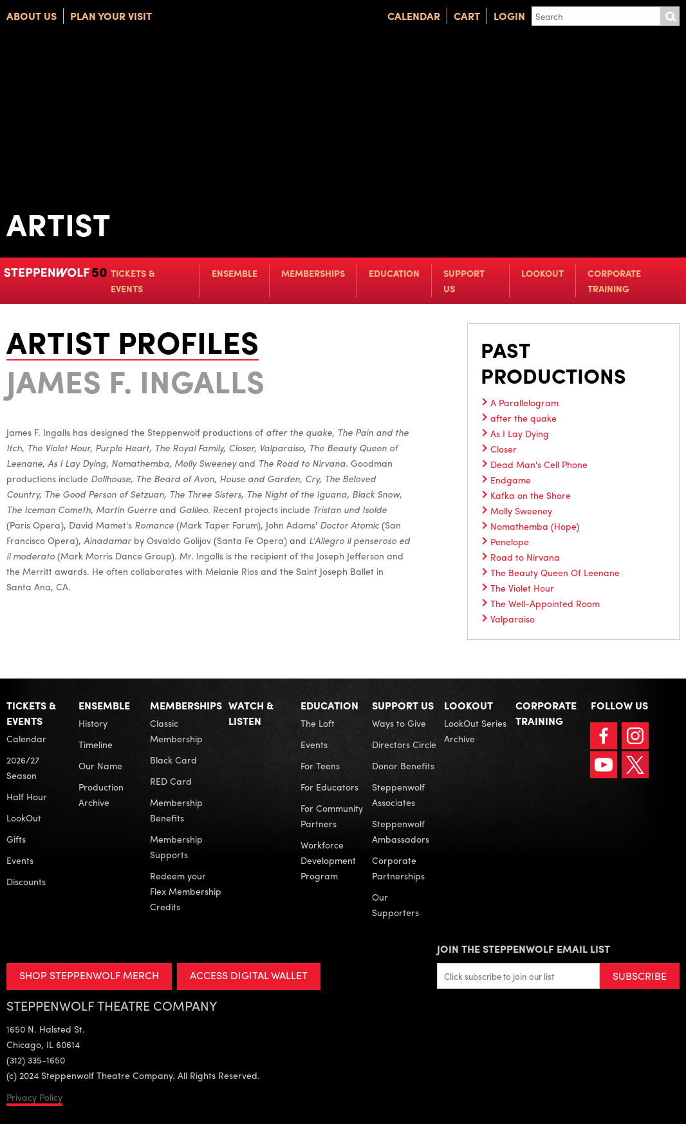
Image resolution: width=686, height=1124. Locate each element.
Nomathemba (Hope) (534, 526)
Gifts (16, 838)
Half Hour (26, 796)
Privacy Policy (34, 1097)
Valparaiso (512, 618)
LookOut (542, 273)
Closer (503, 448)
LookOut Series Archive (475, 731)
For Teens (320, 765)
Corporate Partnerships (398, 868)
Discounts (26, 881)
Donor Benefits (403, 765)
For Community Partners (332, 815)
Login (509, 15)
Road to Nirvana (525, 556)
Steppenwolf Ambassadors (400, 831)
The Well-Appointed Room (545, 603)
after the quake (523, 417)
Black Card (173, 759)
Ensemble (234, 273)
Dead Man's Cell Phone (539, 464)
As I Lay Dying (519, 433)
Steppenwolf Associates (398, 794)
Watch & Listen (250, 713)
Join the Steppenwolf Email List (523, 948)
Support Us (464, 281)
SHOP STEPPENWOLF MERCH (89, 975)
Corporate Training (614, 281)
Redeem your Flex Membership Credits (185, 891)
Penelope (509, 541)
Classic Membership (176, 731)
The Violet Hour (522, 587)
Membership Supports (176, 846)
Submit (670, 16)
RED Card (171, 780)
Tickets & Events (133, 281)
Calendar (413, 15)
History (93, 723)
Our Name (100, 765)
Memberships (313, 273)
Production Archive (101, 794)
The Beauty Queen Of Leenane (555, 572)
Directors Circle (404, 744)
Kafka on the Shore (530, 495)
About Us (31, 15)
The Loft (318, 723)
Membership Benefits (176, 810)
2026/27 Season (22, 767)
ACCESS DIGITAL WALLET (249, 975)
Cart (467, 15)
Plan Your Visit (111, 15)
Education (394, 273)
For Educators (329, 786)
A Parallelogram (524, 402)
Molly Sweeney (521, 510)
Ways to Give (399, 723)
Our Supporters (395, 904)
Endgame (510, 479)
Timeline (96, 744)
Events (19, 860)
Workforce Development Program (328, 860)
